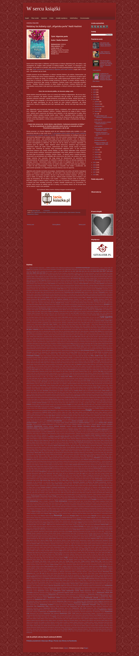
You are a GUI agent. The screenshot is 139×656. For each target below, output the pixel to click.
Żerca (34, 630)
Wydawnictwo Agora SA (60, 585)
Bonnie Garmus (85, 304)
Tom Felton (98, 557)
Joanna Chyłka (97, 387)
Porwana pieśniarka (108, 499)
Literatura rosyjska (97, 428)
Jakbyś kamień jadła (78, 380)
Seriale (97, 528)
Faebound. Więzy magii (55, 353)
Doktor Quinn (77, 331)
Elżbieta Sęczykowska (38, 346)
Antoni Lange (67, 288)
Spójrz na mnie (58, 536)
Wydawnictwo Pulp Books (106, 604)
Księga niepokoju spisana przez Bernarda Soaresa (86, 412)
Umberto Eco (70, 566)
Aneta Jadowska (100, 283)
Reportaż (93, 515)
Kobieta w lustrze (61, 401)
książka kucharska (81, 410)
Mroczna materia (40, 459)
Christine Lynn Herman (107, 311)
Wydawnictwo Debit (89, 590)
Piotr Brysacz (55, 492)
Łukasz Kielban (109, 433)
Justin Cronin (80, 392)
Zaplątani (75, 622)
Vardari (59, 568)
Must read (56, 461)
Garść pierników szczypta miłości (77, 359)
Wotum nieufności (53, 582)
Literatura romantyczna (87, 428)
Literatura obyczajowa (83, 426)
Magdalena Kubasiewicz (101, 435)
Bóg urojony (40, 306)
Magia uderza (96, 436)
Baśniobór (71, 297)
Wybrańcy (46, 585)
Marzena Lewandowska (91, 445)
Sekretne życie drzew (37, 526)
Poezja (54, 496)
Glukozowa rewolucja (83, 362)
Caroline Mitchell (62, 309)
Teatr (108, 552)
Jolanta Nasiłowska (53, 390)
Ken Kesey (62, 397)
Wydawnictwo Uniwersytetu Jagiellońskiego (89, 609)
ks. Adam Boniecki (60, 410)
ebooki (75, 343)
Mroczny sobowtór (97, 459)
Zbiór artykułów (95, 623)
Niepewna (58, 471)
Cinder (91, 313)
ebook (71, 343)
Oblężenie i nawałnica (36, 476)
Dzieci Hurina (63, 338)
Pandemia (73, 487)
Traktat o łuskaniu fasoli (103, 559)
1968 (109, 269)
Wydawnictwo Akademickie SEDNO (74, 585)
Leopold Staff (99, 417)
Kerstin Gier (68, 397)
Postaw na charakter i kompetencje (47, 501)
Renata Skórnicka (83, 515)
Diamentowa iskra (68, 327)
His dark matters (64, 371)
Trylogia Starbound (39, 562)
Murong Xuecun (50, 461)
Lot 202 (83, 431)
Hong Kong (106, 371)
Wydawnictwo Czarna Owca (45, 590)
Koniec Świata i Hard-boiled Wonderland (98, 402)
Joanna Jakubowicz (36, 388)
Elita (85, 345)
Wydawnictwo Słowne (107, 606)
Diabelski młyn (55, 327)
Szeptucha (54, 545)
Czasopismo (63, 320)
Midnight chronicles (93, 452)
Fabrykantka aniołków (37, 353)
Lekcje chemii (74, 417)
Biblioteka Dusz (98, 301)
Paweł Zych (87, 489)
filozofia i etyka (103, 355)
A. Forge (35, 274)
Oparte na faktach (92, 480)
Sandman (104, 522)
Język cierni (60, 387)
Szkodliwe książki (87, 545)
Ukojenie (42, 566)
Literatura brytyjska (32, 422)
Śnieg (80, 549)
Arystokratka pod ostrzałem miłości (50, 290)
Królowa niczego (105, 406)
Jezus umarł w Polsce (43, 387)
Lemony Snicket (91, 417)
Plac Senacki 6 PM (94, 492)
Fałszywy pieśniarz (66, 353)
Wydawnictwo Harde (47, 596)
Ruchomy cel (52, 521)
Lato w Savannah (95, 415)
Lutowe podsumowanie (70, 433)
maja (96, 149)
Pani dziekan (85, 487)
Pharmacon (48, 490)
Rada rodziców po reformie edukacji (68, 511)
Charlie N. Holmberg (53, 311)
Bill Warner (53, 302)
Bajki (83, 294)
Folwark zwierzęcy (63, 357)
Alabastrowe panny (66, 278)
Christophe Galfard (31, 313)
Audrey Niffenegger (93, 292)
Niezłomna (105, 471)
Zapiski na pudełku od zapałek (66, 622)
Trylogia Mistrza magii (95, 561)
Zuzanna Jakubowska (78, 629)
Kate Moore (83, 395)
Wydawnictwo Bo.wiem (32, 589)
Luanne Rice (29, 433)
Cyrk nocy (92, 317)
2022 (32, 212)
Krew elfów (89, 404)
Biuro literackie (76, 302)
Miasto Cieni (101, 449)
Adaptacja (29, 276)
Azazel (64, 294)
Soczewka (53, 535)
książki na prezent (97, 410)
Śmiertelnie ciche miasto (72, 549)
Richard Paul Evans (67, 517)
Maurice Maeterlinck (85, 447)
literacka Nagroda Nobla (40, 421)
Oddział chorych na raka (71, 476)
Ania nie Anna (83, 285)
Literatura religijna (78, 428)
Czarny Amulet (61, 319)
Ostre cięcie (85, 485)
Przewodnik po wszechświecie (77, 506)
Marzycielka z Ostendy (102, 445)
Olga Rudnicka (43, 480)
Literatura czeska (60, 422)
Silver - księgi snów (106, 531)
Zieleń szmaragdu (99, 625)
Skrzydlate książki (92, 533)
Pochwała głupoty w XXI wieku (74, 494)
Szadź (85, 543)
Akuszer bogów (57, 278)
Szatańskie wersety (38, 545)
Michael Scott (109, 450)
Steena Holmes (77, 538)
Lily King (34, 419)
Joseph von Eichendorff (87, 390)
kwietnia (97, 152)
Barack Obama (42, 295)
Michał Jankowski (45, 452)
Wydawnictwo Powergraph (61, 604)
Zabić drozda (29, 618)
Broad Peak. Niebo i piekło (106, 306)
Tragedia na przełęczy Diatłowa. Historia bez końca (84, 559)
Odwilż (105, 476)
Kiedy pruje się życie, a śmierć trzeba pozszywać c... (102, 122)
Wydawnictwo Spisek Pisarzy (65, 608)
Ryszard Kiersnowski (88, 521)
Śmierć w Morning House (51, 549)
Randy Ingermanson (93, 511)
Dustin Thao (52, 336)
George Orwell (86, 361)
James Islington (87, 380)
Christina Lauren (98, 311)
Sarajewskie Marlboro (60, 524)
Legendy (57, 417)
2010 (83, 271)
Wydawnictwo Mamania (51, 599)
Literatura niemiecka (59, 426)
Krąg (85, 404)
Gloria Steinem (75, 362)
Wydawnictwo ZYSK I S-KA (67, 613)
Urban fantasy (103, 566)
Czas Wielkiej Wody (56, 320)
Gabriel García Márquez (50, 359)
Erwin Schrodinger (69, 352)
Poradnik (94, 499)
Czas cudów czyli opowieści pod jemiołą (36, 320)
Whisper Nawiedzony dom (74, 573)
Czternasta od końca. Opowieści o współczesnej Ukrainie (64, 322)
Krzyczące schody (31, 410)
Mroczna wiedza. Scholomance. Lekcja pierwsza (55, 459)
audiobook (86, 292)
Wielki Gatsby (54, 575)
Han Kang (62, 367)
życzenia (106, 630)
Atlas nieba (43, 292)
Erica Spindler (97, 350)
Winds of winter (41, 578)
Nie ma (110, 468)
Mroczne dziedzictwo (71, 459)
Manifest (63, 440)
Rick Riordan (84, 517)
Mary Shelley (82, 445)
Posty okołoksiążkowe (61, 501)
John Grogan (107, 388)
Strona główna (56, 224)
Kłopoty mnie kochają (45, 401)
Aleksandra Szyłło (101, 280)
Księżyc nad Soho (81, 413)
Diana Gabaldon (76, 327)
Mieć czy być (35, 454)
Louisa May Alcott (103, 431)
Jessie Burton (43, 385)
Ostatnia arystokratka (63, 485)
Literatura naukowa (48, 426)
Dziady (58, 338)
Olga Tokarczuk (51, 480)
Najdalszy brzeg (108, 462)
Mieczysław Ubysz (102, 452)
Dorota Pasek (71, 333)
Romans (79, 519)
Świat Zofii (91, 549)
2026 (94, 89)
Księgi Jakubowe (35, 413)
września (97, 109)
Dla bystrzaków (109, 327)
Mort (101, 457)
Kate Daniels (77, 395)
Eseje (75, 352)
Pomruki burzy (30, 499)
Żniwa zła (38, 630)
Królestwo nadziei (88, 406)
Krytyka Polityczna (108, 408)
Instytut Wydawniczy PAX (50, 374)
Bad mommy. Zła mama (76, 294)
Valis (52, 568)
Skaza (72, 533)
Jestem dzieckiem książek (67, 385)
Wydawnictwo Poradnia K (47, 604)
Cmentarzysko (37, 314)
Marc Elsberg (69, 440)
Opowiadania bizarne (107, 480)
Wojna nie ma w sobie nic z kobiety (75, 580)
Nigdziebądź (49, 473)
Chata (67, 311)
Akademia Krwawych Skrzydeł (47, 278)
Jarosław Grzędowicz (103, 381)
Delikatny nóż (89, 326)
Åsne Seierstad (109, 290)
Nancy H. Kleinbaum (64, 464)
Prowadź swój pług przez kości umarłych (49, 504)
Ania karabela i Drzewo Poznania (60, 285)
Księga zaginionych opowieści (105, 412)
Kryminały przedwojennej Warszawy (80, 408)
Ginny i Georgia (50, 362)
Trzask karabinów (80, 562)
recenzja (51, 515)
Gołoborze (79, 364)
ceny (111, 309)
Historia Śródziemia (79, 371)
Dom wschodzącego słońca (39, 333)
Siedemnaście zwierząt (43, 531)
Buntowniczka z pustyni (45, 308)
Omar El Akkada (78, 480)
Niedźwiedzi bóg (104, 469)
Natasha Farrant (47, 466)
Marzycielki (110, 445)
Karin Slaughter (82, 394)
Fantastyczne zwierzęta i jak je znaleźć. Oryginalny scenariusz (97, 353)
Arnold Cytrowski (91, 288)
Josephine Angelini (97, 390)
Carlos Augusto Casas (36, 309)
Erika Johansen (35, 352)
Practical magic (44, 503)
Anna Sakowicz (94, 287)
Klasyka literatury (53, 399)
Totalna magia (63, 559)
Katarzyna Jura (42, 395)
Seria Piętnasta (58, 528)
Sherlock (83, 529)
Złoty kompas (81, 627)
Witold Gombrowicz (74, 578)
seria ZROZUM (87, 528)
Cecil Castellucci (106, 309)
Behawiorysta (34, 299)
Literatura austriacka (89, 421)
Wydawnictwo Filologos (64, 594)
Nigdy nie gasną (42, 473)
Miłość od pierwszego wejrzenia (54, 456)
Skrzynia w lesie (99, 533)
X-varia (28, 617)
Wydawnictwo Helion (73, 596)
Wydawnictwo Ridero (65, 606)
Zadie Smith (65, 618)
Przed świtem (34, 506)
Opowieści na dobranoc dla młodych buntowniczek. (93, 482)
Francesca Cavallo (108, 357)
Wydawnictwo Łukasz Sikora (105, 597)
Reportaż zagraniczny (102, 515)
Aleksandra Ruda (83, 280)
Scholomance (97, 524)
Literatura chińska (42, 422)
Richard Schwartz (77, 517)
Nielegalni (110, 469)
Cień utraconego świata (62, 313)
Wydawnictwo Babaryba (83, 587)
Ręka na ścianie (42, 517)
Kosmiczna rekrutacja (61, 404)
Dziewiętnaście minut (95, 341)
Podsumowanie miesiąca (46, 496)
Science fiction (105, 524)
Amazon (110, 281)
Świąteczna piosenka (54, 550)
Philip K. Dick (54, 490)
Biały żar (84, 301)
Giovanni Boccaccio (67, 362)
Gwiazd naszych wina (40, 367)
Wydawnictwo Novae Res (33, 603)
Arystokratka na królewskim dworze (34, 290)
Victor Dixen (73, 568)
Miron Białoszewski (88, 456)
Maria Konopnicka (61, 442)
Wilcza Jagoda (86, 576)
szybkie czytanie (75, 547)
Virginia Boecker (30, 569)
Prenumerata (105, 503)
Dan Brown (69, 324)
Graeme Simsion (47, 366)
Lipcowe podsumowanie (56, 419)
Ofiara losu (110, 476)
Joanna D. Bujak (105, 387)
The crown (34, 555)
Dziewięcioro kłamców (85, 341)
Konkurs (29, 404)
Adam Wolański (109, 274)
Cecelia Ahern (98, 309)
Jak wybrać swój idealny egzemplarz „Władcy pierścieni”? (105, 44)
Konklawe (110, 402)
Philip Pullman (60, 490)
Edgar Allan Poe (91, 343)
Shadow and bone (69, 529)
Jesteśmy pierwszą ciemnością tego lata (83, 385)
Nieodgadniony (43, 471)
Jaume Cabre (43, 383)
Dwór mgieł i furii (87, 336)
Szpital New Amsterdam (107, 545)
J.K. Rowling (61, 376)
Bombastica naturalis (77, 304)
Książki (27, 18)
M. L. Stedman (50, 435)
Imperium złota (34, 374)
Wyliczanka (35, 615)
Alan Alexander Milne (75, 278)
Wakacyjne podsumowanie (66, 571)
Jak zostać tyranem (69, 380)
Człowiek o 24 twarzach (32, 322)
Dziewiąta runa (76, 341)
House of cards (30, 373)
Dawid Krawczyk (46, 326)
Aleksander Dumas (51, 280)
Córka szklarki (58, 317)
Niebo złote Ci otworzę (50, 469)
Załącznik (107, 620)
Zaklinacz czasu (78, 620)
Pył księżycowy (98, 509)
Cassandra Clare (78, 309)
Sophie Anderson (93, 535)
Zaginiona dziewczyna (108, 618)
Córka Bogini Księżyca (33, 317)
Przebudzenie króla (81, 504)
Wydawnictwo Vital (44, 611)
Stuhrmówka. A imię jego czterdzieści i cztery (74, 541)
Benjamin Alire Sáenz (52, 299)
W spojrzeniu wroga (37, 571)
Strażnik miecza (30, 541)
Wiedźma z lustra (30, 575)
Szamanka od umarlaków (101, 543)
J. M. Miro (51, 376)
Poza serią (34, 503)
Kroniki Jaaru (37, 406)
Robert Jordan (105, 517)
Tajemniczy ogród (39, 552)
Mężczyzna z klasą (80, 449)
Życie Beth (55, 630)
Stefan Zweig (84, 538)
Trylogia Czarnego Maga (52, 561)
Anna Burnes (36, 287)
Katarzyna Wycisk (70, 395)
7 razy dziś (96, 273)
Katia (46, 397)
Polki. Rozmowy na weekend (102, 496)
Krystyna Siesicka (99, 408)
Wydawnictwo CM (79, 589)
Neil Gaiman (103, 466)
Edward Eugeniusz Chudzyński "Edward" (36, 345)
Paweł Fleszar (66, 489)
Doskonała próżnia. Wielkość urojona (82, 333)
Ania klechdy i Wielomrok (73, 285)
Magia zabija (109, 436)
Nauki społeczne (55, 466)
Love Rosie (109, 431)
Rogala (46, 519)
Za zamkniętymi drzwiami (103, 616)
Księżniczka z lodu (43, 413)
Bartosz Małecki (34, 297)
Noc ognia (82, 473)
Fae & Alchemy (46, 353)
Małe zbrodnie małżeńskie (70, 438)
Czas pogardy (48, 320)
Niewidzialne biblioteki (78, 471)
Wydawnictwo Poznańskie (74, 604)
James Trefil (94, 380)
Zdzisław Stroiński (48, 625)
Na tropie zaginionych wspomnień (80, 462)
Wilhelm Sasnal (93, 576)
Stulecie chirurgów (88, 541)
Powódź (107, 501)
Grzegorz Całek (108, 366)
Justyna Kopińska (87, 392)
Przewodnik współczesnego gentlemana (93, 506)
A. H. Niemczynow (41, 274)
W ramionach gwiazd (99, 569)
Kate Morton (89, 395)
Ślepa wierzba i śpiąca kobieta (95, 547)
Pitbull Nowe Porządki (85, 492)
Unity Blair (80, 566)
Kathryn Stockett (41, 397)
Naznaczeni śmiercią (72, 466)
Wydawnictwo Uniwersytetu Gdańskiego (70, 609)
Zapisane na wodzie (54, 622)
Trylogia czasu (62, 561)
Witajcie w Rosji (65, 578)
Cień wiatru (76, 313)
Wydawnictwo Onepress (68, 602)
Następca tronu (94, 464)
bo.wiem (54, 304)
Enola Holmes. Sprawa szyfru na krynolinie (86, 348)
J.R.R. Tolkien (69, 376)
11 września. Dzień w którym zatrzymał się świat (87, 269)
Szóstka (93, 545)
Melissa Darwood (50, 449)
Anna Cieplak (42, 287)
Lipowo (63, 419)
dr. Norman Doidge (103, 333)
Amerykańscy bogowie (43, 283)
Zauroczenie (47, 623)
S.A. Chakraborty (64, 522)
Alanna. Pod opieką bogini (100, 278)
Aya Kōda (54, 294)
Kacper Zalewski (104, 392)
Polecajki (77, 496)
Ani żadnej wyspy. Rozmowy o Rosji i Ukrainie (43, 285)
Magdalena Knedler (89, 435)
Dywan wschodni (53, 338)
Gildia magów (44, 362)
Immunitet (29, 374)
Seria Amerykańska (101, 526)
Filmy (89, 355)
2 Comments (46, 210)
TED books (44, 554)
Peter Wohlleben (41, 490)
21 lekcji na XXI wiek (52, 273)
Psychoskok (99, 508)
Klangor (107, 397)
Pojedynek (69, 496)
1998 (35, 271)
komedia (34, 402)
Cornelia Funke (104, 315)
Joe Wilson (81, 388)
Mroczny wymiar (104, 459)
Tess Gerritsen (66, 554)
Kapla (69, 394)
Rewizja (36, 517)
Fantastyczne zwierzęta (76, 353)
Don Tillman (54, 333)
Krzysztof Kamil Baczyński (49, 410)
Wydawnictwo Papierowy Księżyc (94, 603)
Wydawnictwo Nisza (108, 601)
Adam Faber (77, 274)
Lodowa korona (59, 431)
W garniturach (43, 569)
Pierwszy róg (109, 490)
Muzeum (72, 461)
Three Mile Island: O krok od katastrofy (55, 557)
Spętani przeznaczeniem (43, 536)
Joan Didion (72, 387)
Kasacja (95, 394)
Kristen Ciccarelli (101, 404)
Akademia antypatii (35, 278)
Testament (72, 554)
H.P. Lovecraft (56, 367)
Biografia (58, 302)
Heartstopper (83, 369)
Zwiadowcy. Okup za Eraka (89, 629)
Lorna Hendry (71, 431)
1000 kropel (74, 269)
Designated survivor (31, 327)
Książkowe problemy (56, 412)
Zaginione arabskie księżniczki (33, 620)
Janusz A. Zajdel (68, 381)
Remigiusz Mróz (74, 515)
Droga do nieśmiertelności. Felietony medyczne (42, 334)
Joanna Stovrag (55, 388)
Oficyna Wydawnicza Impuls (33, 478)
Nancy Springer (73, 464)
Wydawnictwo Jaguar (106, 596)
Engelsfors (70, 346)
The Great (58, 555)
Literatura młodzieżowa (34, 426)
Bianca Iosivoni (90, 301)
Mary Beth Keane (75, 445)
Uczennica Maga (101, 564)
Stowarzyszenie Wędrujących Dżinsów (103, 540)
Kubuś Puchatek (96, 413)
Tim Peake (76, 557)
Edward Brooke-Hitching (107, 343)
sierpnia (97, 111)
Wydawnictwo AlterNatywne (62, 587)
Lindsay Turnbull (46, 419)
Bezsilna (64, 301)
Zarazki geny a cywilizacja (32, 623)
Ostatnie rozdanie (78, 485)
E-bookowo (67, 343)
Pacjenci (30, 487)
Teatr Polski (39, 554)
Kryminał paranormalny (66, 408)
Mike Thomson (46, 454)
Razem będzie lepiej (91, 513)
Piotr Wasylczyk (72, 492)
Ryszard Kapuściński (78, 521)
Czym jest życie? (30, 324)
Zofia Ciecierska (43, 629)
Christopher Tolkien (39, 313)
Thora (44, 557)
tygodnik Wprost (76, 564)
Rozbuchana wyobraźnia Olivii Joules (104, 519)
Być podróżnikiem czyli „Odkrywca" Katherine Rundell (103, 116)
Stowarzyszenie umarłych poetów (87, 540)
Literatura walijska (83, 429)
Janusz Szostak (86, 381)
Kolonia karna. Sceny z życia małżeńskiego (84, 401)
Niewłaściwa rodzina (93, 471)
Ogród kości (55, 478)
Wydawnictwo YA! (90, 611)
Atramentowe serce (69, 292)
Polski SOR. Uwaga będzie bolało (63, 497)
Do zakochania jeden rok (47, 331)
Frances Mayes (100, 357)
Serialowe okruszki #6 (100, 140)
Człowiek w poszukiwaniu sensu (44, 322)
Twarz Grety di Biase (45, 564)
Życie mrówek (61, 630)
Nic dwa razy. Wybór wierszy (78, 468)
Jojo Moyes (45, 390)
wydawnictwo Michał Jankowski (49, 601)
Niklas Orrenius (59, 473)
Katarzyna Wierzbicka (61, 395)
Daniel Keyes (75, 324)
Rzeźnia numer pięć (55, 522)
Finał (108, 355)
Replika (89, 515)
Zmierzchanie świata (96, 627)
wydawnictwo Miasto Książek (35, 601)
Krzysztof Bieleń (38, 410)
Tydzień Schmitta (54, 564)
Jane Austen (44, 381)
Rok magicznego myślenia (58, 519)
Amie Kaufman (51, 283)
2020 (94, 165)
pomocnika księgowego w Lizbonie (104, 497)
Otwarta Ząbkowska (92, 485)
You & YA (50, 616)
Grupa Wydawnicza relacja (99, 366)
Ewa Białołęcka (105, 352)
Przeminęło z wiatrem (50, 506)
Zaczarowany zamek (53, 618)
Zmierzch (90, 627)
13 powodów (102, 269)
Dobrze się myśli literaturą (64, 331)
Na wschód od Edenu (93, 462)
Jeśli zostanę (34, 387)
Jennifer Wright (91, 383)
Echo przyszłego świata (82, 343)
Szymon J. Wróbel (83, 547)
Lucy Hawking (42, 433)
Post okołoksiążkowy (32, 501)
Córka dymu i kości (43, 317)
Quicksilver (43, 511)
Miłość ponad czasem (68, 456)
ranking (107, 511)
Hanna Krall (80, 367)
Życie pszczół (79, 630)
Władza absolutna (108, 578)
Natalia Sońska (40, 466)
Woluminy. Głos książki (107, 580)
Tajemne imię (83, 550)
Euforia (79, 352)
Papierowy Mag (105, 487)
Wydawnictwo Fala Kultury (32, 594)
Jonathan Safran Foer (69, 390)
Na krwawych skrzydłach (47, 462)
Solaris (74, 535)
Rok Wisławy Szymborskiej (71, 519)
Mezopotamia (73, 449)
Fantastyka (30, 355)
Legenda (53, 417)
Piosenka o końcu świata (46, 492)
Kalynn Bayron (38, 394)
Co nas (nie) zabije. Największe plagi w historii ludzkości (52, 314)
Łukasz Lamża (30, 435)
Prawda (74, 503)
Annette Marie (60, 288)
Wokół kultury (74, 18)
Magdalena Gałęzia (79, 435)
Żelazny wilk (29, 630)
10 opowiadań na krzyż (37, 269)
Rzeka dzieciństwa (39, 522)
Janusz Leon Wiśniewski (77, 381)
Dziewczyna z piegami (45, 341)
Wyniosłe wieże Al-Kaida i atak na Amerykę (55, 615)
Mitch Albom (57, 457)
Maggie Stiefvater (64, 436)
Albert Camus (109, 278)
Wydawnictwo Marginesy (83, 599)
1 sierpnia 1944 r (107, 267)
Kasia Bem (100, 394)
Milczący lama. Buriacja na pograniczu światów (94, 454)
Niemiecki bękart (30, 471)
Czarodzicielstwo (79, 319)
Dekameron (76, 326)
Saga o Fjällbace (78, 522)
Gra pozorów (40, 366)
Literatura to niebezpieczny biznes (52, 429)
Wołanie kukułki (30, 582)
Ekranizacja (64, 345)
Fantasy (37, 355)
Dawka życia (53, 326)
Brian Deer (85, 306)
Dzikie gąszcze (35, 343)
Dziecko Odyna (90, 338)
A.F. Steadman (49, 274)
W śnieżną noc (45, 571)
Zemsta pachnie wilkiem (57, 625)
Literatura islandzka (86, 424)
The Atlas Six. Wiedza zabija (97, 554)
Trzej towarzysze (106, 562)
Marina (41, 443)
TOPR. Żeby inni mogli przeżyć (48, 559)
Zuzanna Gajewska (68, 629)
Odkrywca (102, 476)
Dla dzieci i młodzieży (33, 329)
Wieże (47, 576)
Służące (49, 535)
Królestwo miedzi (80, 406)
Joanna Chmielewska (88, 387)
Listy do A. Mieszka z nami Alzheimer (102, 419)
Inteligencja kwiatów (65, 374)
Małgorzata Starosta (47, 440)
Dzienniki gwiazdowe (53, 339)
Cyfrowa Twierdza (77, 317)
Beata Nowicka (98, 297)
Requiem (33, 517)
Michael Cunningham (73, 450)
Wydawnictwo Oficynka (57, 602)
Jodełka (71, 388)
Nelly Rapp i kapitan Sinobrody (35, 468)
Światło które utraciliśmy (99, 549)
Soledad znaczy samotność (82, 535)
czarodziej (85, 319)
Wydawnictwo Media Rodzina (97, 599)
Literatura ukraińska (73, 429)
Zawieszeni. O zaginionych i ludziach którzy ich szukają (63, 623)
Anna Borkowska (108, 285)
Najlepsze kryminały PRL (54, 464)
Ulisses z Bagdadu (62, 566)
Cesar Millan (37, 311)
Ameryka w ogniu (33, 283)
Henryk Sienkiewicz (104, 369)
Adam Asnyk (71, 274)
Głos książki (96, 362)
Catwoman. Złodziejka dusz (89, 309)
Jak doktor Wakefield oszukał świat (45, 378)
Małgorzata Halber (103, 438)
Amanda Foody (105, 281)
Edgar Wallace (98, 343)
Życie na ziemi (68, 630)
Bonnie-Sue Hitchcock (94, 304)
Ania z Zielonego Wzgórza (92, 285)
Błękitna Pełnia (48, 304)
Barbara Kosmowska (59, 295)
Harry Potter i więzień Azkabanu (60, 369)
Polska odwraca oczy (36, 497)
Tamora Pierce (66, 552)
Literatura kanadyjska (107, 424)
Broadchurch (29, 308)
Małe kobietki (60, 438)
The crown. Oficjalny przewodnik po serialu (46, 555)
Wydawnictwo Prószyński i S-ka (91, 604)
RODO (42, 519)
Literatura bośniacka (108, 421)
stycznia (97, 159)
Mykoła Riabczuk (93, 461)
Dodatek (72, 331)
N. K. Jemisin (102, 461)
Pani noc (90, 487)
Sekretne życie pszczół (57, 526)
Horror (110, 371)
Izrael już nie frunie (36, 376)
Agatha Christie (57, 276)
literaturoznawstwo (36, 431)
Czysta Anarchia (38, 324)
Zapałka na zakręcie (45, 622)
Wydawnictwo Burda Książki (67, 589)
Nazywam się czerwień (82, 466)
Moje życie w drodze (89, 457)
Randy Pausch (101, 511)
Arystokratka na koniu (108, 288)
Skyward (106, 533)
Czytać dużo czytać (47, 324)
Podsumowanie (35, 496)
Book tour (101, 304)
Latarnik (89, 415)
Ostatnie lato (71, 485)
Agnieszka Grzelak (89, 276)
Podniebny (99, 494)
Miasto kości (106, 449)
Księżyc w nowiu (89, 413)
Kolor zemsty (97, 401)
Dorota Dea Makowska (63, 333)
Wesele (55, 573)
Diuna (89, 327)
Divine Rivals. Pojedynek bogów (98, 327)
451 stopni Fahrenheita (89, 273)
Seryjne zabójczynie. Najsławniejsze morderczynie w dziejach (44, 529)
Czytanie (55, 324)
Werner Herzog (50, 573)
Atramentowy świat (79, 292)
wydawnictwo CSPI (108, 589)
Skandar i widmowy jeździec (50, 533)
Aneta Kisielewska (108, 283)
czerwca (97, 147)
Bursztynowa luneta (55, 308)
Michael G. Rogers (91, 450)
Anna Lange (74, 287)
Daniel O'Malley (82, 324)
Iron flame (107, 374)
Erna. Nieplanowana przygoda (55, 352)
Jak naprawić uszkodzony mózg (61, 378)
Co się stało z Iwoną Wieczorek (73, 314)
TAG (79, 550)
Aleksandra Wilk (108, 280)
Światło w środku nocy (36, 550)
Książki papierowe (105, 410)
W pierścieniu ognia (90, 569)
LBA (50, 417)
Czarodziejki (104, 319)
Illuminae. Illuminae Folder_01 (94, 373)
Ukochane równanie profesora (33, 566)
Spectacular (29, 536)
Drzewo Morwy (102, 334)
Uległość (56, 566)
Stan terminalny (92, 536)
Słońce (45, 535)
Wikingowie (70, 576)
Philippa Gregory (68, 490)
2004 (66, 271)
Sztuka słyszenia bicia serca (33, 547)
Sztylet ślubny (50, 547)
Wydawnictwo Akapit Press (89, 585)
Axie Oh (49, 294)
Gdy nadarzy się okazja (98, 359)
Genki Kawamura (79, 361)
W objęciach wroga (81, 569)
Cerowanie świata (30, 311)
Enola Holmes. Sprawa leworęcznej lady (67, 348)
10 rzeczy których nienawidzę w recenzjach (52, 269)
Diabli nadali (61, 327)
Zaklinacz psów (92, 620)
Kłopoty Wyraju (53, 401)
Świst (64, 550)
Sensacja (80, 526)
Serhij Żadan (94, 526)
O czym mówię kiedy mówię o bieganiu (78, 475)
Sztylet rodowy (43, 547)
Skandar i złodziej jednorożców (63, 533)
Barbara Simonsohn (68, 295)
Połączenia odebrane (83, 497)
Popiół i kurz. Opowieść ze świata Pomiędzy (57, 499)
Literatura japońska (96, 424)
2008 (77, 271)
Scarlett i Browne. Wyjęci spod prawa (85, 524)
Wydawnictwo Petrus (34, 604)
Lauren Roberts (37, 417)
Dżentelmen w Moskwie (56, 343)
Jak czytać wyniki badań (32, 378)
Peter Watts (34, 490)
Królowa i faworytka (96, 406)
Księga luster (65, 412)
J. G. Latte (43, 376)
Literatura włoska (91, 429)
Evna (93, 352)
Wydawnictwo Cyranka (32, 590)
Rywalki (103, 521)
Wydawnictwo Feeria (43, 594)
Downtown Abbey (95, 333)
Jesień (37, 385)
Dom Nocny (29, 333)
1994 (30, 271)
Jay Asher (48, 383)
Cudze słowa (65, 317)
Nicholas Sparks (98, 468)
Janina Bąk (61, 381)
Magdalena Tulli (45, 436)
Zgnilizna (83, 625)
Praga (49, 503)
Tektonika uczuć (51, 554)
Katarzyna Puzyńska (51, 395)
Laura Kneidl (102, 415)
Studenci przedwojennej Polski (56, 541)
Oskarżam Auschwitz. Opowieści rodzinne (88, 483)
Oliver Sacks (65, 480)
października (98, 106)
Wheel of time (64, 573)
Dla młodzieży (51, 329)
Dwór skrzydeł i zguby (96, 336)
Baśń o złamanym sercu (89, 297)
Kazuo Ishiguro (56, 397)
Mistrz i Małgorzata (50, 457)
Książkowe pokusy (46, 412)
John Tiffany (34, 390)
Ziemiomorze (34, 627)
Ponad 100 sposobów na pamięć (40, 499)
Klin (109, 399)
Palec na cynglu (36, 487)
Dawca (40, 326)
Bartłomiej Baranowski (92, 295)
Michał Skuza (67, 452)
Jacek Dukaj (82, 376)
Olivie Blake (71, 480)
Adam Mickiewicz (90, 274)
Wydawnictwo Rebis (43, 606)
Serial (92, 528)
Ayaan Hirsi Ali (59, 294)
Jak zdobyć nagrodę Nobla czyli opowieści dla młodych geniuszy (50, 380)
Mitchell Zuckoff (63, 457)
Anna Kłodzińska (67, 287)
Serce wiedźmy (87, 526)
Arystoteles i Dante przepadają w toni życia (95, 290)
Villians (101, 568)
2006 (71, 271)
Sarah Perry (52, 524)
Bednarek (29, 299)
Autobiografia (101, 292)
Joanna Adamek (79, 387)
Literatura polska (32, 428)
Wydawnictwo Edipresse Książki (65, 592)
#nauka (57, 267)
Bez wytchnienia (58, 301)
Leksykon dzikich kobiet (82, 417)
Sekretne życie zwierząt (68, 526)
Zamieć (110, 620)
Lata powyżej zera (82, 415)
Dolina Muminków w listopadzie (87, 331)
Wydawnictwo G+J (83, 594)
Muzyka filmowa (85, 461)
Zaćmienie (60, 618)
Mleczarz (70, 457)
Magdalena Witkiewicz (54, 436)
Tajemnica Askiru (90, 550)
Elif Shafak (81, 345)
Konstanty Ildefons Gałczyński (38, 404)
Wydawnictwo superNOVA (106, 608)
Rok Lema (50, 519)
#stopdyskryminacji (95, 267)
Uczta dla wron (109, 564)
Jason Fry (37, 383)
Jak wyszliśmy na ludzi (98, 378)
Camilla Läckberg (89, 308)
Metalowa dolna (65, 449)
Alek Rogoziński (42, 280)
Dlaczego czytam (59, 329)
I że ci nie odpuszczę (62, 373)
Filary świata (78, 355)
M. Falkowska (43, 435)
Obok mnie (44, 476)
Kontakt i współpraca (61, 18)
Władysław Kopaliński (99, 578)
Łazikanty (92, 433)
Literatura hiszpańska (58, 424)
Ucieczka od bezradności (92, 564)
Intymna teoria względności (84, 374)
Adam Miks (96, 274)
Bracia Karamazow (47, 306)
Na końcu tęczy (38, 462)
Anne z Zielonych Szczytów (50, 288)
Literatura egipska (94, 422)
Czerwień (85, 320)
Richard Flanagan (58, 517)
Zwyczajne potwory (106, 629)
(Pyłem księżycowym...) (40, 267)
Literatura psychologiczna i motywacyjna (64, 428)
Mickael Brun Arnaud (84, 452)
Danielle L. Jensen (90, 324)
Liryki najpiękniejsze (69, 419)
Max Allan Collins (94, 447)
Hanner (101, 367)
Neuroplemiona (56, 468)
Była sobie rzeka (66, 308)
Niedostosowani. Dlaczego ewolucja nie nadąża (89, 469)
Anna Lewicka (80, 287)
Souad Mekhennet (102, 535)
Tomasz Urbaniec (36, 559)
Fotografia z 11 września (73, 357)
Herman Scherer (48, 371)
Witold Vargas (81, 578)
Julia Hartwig (48, 392)
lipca (96, 113)
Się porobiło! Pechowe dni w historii (93, 531)
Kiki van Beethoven (90, 397)
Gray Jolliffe (62, 366)
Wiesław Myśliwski (31, 576)
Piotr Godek (60, 492)
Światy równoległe (45, 550)
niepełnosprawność (51, 471)
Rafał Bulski (79, 511)
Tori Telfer (57, 559)
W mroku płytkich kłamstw (62, 569)
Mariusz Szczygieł (55, 443)
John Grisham (100, 388)
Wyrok (66, 615)
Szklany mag (67, 545)
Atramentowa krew (50, 292)
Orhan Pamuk (58, 483)
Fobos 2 (57, 357)
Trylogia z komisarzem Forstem (50, 562)
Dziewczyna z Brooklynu (107, 339)
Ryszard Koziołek (97, 521)
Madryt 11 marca (71, 435)
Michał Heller (38, 452)
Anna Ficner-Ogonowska (51, 287)
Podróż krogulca (105, 494)
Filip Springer (84, 355)
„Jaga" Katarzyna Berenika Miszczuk (105, 52)
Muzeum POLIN (77, 461)
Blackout (82, 302)
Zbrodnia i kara (102, 623)
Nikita (54, 473)
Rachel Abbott (50, 511)
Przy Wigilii (49, 508)
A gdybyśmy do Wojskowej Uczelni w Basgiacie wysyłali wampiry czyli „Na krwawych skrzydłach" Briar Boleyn (102, 77)
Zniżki (38, 629)
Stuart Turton (47, 541)
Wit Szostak (59, 578)
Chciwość (79, 311)
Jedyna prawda (84, 383)
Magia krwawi (78, 436)
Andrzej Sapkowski (83, 283)
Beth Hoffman (51, 301)
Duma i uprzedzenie (44, 336)
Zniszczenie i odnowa (31, 629)
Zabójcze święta (36, 618)
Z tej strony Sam (93, 616)
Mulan (41, 461)
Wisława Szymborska (50, 578)
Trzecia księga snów (88, 562)
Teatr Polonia (33, 554)
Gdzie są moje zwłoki (36, 361)
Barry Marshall (76, 295)
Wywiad (99, 615)
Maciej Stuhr (64, 435)
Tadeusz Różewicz (74, 550)
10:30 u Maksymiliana (66, 269)
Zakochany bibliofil (100, 620)
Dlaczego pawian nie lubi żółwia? (71, 329)
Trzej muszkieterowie (97, 562)
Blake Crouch (94, 302)
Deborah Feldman (60, 326)
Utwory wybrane (47, 568)
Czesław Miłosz (108, 320)
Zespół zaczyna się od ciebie (70, 625)
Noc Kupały (76, 473)
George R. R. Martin (95, 361)
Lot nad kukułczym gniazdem (92, 431)
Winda (36, 578)
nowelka (60, 475)
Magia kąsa (72, 436)
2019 (94, 167)
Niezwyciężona (35, 473)
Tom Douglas (93, 557)
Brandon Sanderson (78, 306)
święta (60, 550)
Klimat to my (105, 399)
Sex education (61, 529)
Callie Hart (82, 308)
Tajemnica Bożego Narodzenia (101, 550)
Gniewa (35, 364)
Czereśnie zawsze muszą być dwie (75, 320)
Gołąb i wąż (73, 364)
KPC (82, 404)
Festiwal (62, 355)
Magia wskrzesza (103, 436)
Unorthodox (85, 566)
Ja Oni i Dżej (76, 376)
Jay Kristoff (53, 383)
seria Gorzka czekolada (32, 528)
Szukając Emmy (64, 547)
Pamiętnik (42, 487)
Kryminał (57, 408)
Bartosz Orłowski (41, 297)
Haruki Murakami (71, 369)
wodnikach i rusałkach (31, 580)
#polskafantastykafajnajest (83, 267)
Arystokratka (99, 288)
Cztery (79, 322)
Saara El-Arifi (71, 522)
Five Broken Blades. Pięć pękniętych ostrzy (42, 357)
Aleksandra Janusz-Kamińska (72, 280)
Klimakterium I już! (98, 399)
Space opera (109, 535)
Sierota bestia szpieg (63, 531)
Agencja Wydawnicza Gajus (67, 276)
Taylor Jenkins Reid (102, 552)
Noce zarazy (88, 473)
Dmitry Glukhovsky (102, 329)
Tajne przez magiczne (58, 552)
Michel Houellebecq (74, 452)
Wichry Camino (95, 573)
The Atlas (88, 554)
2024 (94, 94)
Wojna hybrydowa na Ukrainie (52, 580)
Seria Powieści (65, 528)
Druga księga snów (64, 334)
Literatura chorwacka (50, 422)
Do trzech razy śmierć (36, 331)
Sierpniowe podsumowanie (79, 531)
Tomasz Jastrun (105, 557)
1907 (106, 269)
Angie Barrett (29, 285)
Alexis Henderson (40, 281)
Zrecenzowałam (84, 18)
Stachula (87, 536)
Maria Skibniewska (95, 442)
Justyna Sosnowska (95, 392)
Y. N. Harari (33, 616)
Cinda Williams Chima (84, 313)
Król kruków (57, 406)
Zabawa (110, 616)
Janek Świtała (56, 381)
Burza (61, 308)
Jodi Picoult (75, 388)
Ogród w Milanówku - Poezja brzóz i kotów (68, 478)
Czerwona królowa (99, 320)
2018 (94, 169)
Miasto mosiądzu (40, 450)
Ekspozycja (69, 345)
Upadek (90, 566)
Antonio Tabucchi (74, 288)
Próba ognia (61, 504)
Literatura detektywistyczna (71, 422)
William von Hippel (31, 578)
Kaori (66, 394)
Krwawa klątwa (51, 408)
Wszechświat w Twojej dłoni (88, 582)
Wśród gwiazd (92, 583)
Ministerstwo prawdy (78, 456)
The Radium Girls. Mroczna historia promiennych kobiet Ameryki (84, 555)
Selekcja (76, 526)
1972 (111, 269)
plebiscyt (28, 494)
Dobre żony (55, 331)
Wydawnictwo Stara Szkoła (79, 608)
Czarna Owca (35, 319)
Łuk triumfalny (102, 433)
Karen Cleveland (74, 394)
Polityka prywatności (91, 496)
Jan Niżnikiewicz (107, 380)
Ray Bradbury (84, 513)
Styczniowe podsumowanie (98, 541)
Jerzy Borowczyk (98, 383)
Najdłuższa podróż (31, 464)
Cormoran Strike (95, 315)
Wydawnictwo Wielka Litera (68, 611)
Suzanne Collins (36, 543)
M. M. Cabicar (57, 435)
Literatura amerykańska (52, 212)
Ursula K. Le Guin (35, 568)
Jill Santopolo (66, 387)
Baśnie (47, 297)
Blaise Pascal (87, 302)
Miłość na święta (43, 456)
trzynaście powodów (35, 564)
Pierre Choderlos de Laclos (85, 490)
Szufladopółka (57, 547)
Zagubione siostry (44, 620)
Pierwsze (104, 490)
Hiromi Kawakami (57, 371)
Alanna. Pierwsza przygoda (88, 278)
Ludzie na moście (60, 433)
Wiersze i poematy (99, 575)
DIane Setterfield (84, 327)
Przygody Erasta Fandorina (58, 508)
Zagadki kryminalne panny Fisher (76, 618)
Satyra (67, 524)
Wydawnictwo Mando (71, 599)
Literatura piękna (63, 212)
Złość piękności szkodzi (53, 627)
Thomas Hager (39, 557)
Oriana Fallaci (66, 483)
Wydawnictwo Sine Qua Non (77, 606)
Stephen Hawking (104, 538)
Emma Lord (59, 346)
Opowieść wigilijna (51, 483)
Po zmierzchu (52, 494)
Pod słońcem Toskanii (91, 494)
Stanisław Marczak (108, 536)
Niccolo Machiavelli (89, 468)
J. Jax (47, 376)
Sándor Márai (109, 522)
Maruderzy (68, 445)
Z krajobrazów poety (84, 616)
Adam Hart (83, 274)
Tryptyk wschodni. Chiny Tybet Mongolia (66, 562)
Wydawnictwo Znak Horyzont (36, 613)
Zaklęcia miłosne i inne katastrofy (55, 620)
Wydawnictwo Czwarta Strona (75, 590)
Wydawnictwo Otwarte (80, 603)
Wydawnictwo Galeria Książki (95, 594)
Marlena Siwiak (62, 443)
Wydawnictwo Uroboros (105, 609)
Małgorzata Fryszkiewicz (93, 438)
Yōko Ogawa (44, 616)
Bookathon (107, 304)
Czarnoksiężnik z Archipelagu (50, 319)
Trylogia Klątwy (76, 561)
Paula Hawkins (51, 489)
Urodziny (28, 568)
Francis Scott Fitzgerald (32, 359)
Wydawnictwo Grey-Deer (36, 596)
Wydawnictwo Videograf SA (33, 611)
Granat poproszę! (55, 366)
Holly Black (100, 371)
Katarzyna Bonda (35, 395)
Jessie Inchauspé (51, 385)
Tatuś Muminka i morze (93, 552)
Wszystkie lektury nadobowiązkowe (37, 583)
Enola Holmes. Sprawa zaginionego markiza (45, 350)
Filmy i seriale (35, 18)
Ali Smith (54, 281)
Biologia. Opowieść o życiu (67, 302)
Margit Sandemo (43, 442)
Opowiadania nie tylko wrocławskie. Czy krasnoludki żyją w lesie (42, 482)
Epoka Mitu (78, 350)
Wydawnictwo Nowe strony (46, 602)
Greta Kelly (75, 366)
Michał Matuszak (60, 452)
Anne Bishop (101, 287)
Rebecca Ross (30, 515)
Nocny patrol (94, 473)
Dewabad (49, 327)
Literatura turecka (64, 429)
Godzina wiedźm (41, 364)
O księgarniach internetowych (93, 475)
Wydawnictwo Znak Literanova (51, 613)
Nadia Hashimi (71, 212)
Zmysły (102, 627)
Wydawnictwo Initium (84, 596)
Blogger (86, 648)
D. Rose (59, 324)
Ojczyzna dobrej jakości (83, 478)
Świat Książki (85, 549)
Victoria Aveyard (81, 568)
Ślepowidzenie (105, 547)
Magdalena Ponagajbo (37, 436)
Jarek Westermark (95, 381)
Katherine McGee (96, 395)
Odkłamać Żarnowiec (94, 476)
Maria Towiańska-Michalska (106, 442)
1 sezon (101, 267)
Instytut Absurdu (41, 374)
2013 (91, 271)
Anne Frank (107, 287)
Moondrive (97, 457)
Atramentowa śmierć (59, 292)
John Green (94, 388)
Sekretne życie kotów (47, 526)
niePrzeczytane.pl (69, 471)
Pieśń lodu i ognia (31, 492)
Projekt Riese (37, 504)
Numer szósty (65, 475)
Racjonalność (56, 511)
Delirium (94, 326)
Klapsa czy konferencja (39, 399)
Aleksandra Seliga (92, 280)
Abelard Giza (55, 274)
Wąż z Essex (36, 573)
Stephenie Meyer (33, 540)
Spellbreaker (35, 536)
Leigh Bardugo (67, 417)
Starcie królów (52, 538)
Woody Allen (37, 582)
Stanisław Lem (100, 536)
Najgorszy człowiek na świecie (41, 464)
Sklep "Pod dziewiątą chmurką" (81, 533)
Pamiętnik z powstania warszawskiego (55, 487)
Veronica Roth (67, 568)
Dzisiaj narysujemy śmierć (45, 343)
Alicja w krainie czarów (88, 281)
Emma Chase (54, 346)
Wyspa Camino (71, 615)
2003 (63, 271)
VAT (62, 568)
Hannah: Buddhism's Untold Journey (91, 367)
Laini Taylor (75, 415)
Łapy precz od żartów (85, 433)
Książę (66, 410)
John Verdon (39, 390)
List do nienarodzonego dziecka (81, 419)
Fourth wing (82, 357)
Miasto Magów (32, 450)
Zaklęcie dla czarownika (69, 620)
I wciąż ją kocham (53, 373)
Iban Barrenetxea (76, 373)
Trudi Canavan (35, 561)
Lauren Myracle (108, 415)
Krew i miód (94, 404)
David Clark (35, 326)
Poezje (58, 496)
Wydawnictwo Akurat (100, 585)
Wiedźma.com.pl (38, 575)
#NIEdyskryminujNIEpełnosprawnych (67, 267)
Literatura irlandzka (77, 424)
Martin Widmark (108, 443)
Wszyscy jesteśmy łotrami (100, 582)
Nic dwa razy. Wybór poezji (66, 468)
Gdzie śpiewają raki (45, 361)
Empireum (65, 347)
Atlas (28, 292)
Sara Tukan (39, 524)
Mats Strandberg (53, 447)
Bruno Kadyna (35, 308)
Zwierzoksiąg (99, 629)
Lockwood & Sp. (51, 431)
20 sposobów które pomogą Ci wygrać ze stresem (50, 271)
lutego (96, 157)
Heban (87, 369)
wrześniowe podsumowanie (75, 582)
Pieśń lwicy (37, 492)
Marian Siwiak (30, 443)
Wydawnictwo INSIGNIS (95, 596)
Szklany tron (80, 545)
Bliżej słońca (32, 304)
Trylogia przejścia (30, 562)
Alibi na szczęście (60, 281)
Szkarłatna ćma (60, 545)
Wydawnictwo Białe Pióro (107, 587)
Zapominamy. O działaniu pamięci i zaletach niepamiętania (91, 622)
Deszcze (38, 327)
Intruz (71, 374)
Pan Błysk (68, 487)
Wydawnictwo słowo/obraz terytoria (35, 608)
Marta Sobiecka (101, 443)
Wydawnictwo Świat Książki (33, 609)
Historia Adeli (72, 371)
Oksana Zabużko (107, 478)
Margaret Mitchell (35, 442)
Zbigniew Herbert (88, 623)
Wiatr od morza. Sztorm (85, 573)
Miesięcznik (40, 454)
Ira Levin (97, 374)
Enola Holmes (80, 347)
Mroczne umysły (88, 459)
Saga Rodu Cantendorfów (88, 522)
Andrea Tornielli (65, 283)
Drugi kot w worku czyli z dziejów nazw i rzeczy (78, 334)
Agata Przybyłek (49, 276)
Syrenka (82, 543)
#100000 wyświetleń (50, 267)
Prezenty (110, 503)
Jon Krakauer (61, 390)
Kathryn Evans (34, 397)
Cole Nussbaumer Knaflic (85, 314)
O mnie (51, 18)
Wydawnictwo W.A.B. (55, 611)
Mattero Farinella (66, 447)
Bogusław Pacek (68, 304)
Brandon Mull (69, 306)
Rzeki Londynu (47, 522)
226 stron (60, 273)
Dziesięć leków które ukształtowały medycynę (74, 339)
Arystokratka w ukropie (81, 290)
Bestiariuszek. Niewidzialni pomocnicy (39, 301)
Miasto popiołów (47, 450)
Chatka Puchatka (73, 311)
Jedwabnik (74, 383)
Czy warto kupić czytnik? (107, 322)
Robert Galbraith (91, 517)
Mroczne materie (80, 459)
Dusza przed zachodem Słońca (62, 336)
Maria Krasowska (69, 442)
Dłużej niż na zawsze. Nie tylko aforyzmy (88, 329)
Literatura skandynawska (106, 428)
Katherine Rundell (104, 395)
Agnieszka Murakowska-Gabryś (100, 276)
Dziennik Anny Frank (43, 339)
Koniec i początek (85, 402)
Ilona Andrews (105, 373)
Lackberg (70, 415)
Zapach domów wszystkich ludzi (34, 622)
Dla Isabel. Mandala (43, 329)
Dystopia (47, 338)
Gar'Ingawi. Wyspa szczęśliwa (63, 359)
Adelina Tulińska (35, 276)
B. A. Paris (68, 294)
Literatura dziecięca (84, 422)
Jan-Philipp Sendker (36, 381)
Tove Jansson (69, 559)
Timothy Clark (82, 557)
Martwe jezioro (30, 445)
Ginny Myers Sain (58, 362)
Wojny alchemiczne (97, 580)
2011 (85, 271)
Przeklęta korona (41, 506)
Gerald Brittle (104, 361)
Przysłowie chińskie (78, 508)
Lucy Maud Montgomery (50, 433)
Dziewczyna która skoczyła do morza (92, 339)
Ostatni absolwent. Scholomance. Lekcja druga (41, 485)
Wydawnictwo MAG (40, 599)
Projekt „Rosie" (30, 504)
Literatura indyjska (67, 424)
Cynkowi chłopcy (85, 317)
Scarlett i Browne (72, 524)
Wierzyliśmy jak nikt (108, 575)
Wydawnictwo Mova (71, 601)
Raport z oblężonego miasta (74, 513)
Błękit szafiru (42, 304)
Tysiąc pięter (83, 564)
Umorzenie (75, 566)
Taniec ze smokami (77, 552)
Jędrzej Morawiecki (52, 387)
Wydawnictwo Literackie (91, 597)
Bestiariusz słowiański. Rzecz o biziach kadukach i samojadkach (84, 299)
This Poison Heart (103, 555)
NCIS (89, 466)
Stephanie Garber (95, 538)
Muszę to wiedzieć (63, 461)
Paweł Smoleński (74, 489)
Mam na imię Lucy (57, 440)
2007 (74, 271)
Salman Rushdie (98, 522)
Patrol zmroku (35, 489)
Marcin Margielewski (76, 440)
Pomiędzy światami (92, 497)
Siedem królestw (105, 529)
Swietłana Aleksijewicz (45, 543)
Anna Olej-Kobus (87, 287)
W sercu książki (43, 8)
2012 (88, 271)
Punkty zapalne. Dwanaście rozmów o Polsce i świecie (52, 509)
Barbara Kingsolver (50, 295)
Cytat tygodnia (97, 70)
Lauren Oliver (30, 417)
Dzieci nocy (69, 338)
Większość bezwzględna (62, 576)
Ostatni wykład (55, 485)
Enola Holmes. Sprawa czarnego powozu (49, 348)
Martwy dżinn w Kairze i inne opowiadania (43, 445)
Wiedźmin (45, 575)
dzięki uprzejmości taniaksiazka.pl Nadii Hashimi (53, 69)
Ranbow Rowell (85, 511)
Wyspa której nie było (80, 615)
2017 (94, 172)
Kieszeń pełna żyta (81, 397)
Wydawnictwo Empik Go (90, 592)
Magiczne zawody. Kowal (39, 438)
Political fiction (83, 496)
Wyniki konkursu (41, 615)
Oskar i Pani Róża (74, 483)
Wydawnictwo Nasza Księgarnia (95, 601)
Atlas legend (37, 292)
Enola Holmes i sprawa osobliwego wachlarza (95, 346)
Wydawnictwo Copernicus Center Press (93, 589)
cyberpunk (70, 317)
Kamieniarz (44, 394)
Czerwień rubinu (91, 320)
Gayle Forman (89, 359)
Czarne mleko (41, 319)
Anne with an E (39, 288)
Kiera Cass (74, 397)
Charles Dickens (44, 311)
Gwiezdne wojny (49, 367)
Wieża (37, 576)
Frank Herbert (41, 359)
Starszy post (82, 224)
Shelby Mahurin (77, 529)
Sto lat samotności (57, 540)
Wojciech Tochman (41, 580)
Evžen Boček (97, 352)
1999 (38, 271)
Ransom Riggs (48, 513)
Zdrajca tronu (40, 625)
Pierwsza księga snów (97, 490)
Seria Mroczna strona (50, 528)
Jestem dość (58, 385)
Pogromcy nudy (63, 496)
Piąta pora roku (75, 490)
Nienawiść (36, 471)
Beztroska (68, 301)
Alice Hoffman (73, 281)
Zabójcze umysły (44, 618)
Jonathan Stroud (78, 390)
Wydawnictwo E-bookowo (51, 592)
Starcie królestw (44, 538)
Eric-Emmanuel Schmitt (87, 350)
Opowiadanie (76, 482)
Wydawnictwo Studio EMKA (93, 608)
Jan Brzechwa (100, 380)
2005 (69, 271)
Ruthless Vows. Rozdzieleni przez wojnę (64, 521)
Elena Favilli (75, 345)
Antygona (81, 288)
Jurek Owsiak (66, 392)
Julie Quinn (59, 392)
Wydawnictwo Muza (82, 601)
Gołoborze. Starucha (103, 364)
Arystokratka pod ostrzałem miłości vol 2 (67, 290)
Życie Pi (74, 630)
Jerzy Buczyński (106, 383)
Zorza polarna (50, 629)
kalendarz (110, 392)
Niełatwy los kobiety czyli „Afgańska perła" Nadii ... (101, 143)
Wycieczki (44, 18)
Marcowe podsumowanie (87, 440)
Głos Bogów (91, 362)
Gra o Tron (34, 366)
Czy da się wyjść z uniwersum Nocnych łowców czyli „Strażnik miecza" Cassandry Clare (106, 63)
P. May (105, 485)
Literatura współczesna (102, 429)
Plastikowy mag (108, 492)
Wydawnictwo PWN (32, 606)
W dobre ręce (37, 569)
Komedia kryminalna (42, 402)
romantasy (93, 519)
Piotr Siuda (66, 492)
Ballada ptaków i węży (104, 294)
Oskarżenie (100, 483)
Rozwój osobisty (36, 521)
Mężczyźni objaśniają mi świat (91, 449)
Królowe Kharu (34, 408)
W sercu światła (107, 569)
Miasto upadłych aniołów (63, 450)
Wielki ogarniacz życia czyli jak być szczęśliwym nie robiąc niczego (72, 575)
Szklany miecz (74, 545)
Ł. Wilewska (77, 433)
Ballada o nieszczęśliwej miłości (92, 294)
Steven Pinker (48, 540)
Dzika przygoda (103, 341)
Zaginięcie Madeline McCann (95, 618)
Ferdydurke (49, 355)
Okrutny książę (98, 478)
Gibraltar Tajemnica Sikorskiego (34, 362)
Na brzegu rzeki (108, 461)
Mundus (45, 461)
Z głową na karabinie (75, 616)
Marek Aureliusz (97, 440)
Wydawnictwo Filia (53, 594)
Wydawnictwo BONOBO (43, 589)
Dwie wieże (71, 336)
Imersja (110, 373)
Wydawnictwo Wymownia (80, 611)
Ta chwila (67, 550)
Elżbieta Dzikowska (98, 345)
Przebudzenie (73, 504)
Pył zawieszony (105, 509)
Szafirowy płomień (91, 543)
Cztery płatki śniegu (85, 322)
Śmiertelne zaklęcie (62, 549)
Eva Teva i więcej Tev (86, 352)
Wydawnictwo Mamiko (62, 599)
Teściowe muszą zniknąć (80, 554)
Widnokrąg (110, 573)
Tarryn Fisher (85, 552)
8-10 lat (101, 273)
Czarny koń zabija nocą (70, 319)
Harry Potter (35, 369)
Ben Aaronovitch (42, 299)
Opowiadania (99, 480)
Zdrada (35, 625)
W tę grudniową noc (54, 571)
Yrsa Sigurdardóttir (66, 616)
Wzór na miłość (109, 615)
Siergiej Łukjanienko (53, 531)
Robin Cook (38, 519)
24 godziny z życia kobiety (68, 273)
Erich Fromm (104, 350)
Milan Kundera (80, 454)
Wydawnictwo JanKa (31, 597)
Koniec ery (77, 402)
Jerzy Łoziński (32, 385)
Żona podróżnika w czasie (46, 630)
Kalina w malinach (31, 394)
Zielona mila (106, 625)
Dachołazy (64, 324)
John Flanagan (87, 388)
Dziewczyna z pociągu (55, 341)
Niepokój (63, 471)
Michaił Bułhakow (30, 452)
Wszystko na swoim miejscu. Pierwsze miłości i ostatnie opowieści (72, 583)
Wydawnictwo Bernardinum (95, 587)
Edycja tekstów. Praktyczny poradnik (53, 345)
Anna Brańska (30, 287)
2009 (80, 271)
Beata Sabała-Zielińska (107, 297)
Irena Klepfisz (102, 374)
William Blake (101, 576)
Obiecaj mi (29, 476)
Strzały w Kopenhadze (39, 541)
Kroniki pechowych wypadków (47, 406)
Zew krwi (79, 625)
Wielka (48, 575)
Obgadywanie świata (107, 475)
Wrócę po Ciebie (65, 582)
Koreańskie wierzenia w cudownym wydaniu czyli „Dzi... (101, 134)
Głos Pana (101, 362)
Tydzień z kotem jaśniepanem (65, 564)
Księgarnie (29, 413)
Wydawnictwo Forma (74, 594)
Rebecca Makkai (108, 513)
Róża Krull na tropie (44, 521)
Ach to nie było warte (63, 274)
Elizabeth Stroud (90, 345)
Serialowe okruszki (103, 528)
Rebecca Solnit (37, 515)
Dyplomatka (42, 338)
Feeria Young (43, 355)
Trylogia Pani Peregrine (107, 561)
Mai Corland (48, 438)
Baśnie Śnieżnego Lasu (63, 297)
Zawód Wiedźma (79, 623)
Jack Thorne (98, 376)
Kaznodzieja (50, 397)
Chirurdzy (84, 311)
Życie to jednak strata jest (89, 630)
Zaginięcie (86, 618)
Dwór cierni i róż (79, 336)
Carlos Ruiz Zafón (46, 309)
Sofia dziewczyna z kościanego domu (64, 535)
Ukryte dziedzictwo (49, 566)
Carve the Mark (69, 309)
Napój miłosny (87, 464)
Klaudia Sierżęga (69, 399)
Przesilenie (68, 506)
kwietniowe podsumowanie (62, 415)
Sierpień (70, 531)
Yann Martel (38, 616)
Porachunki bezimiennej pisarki (84, 499)
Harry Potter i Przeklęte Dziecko (45, 369)
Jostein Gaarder (106, 390)
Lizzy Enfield (44, 431)
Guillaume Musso (31, 368)
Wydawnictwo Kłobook (42, 597)
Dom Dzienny (98, 331)
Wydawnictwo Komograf (66, 597)
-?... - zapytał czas (31, 267)
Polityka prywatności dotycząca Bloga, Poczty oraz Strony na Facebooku (52, 641)
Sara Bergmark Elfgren (32, 524)
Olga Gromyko (36, 480)
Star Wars (39, 538)
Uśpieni (41, 568)
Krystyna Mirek (91, 408)
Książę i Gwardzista (72, 410)
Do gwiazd (108, 329)
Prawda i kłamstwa (80, 503)
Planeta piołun (102, 492)
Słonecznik (41, 535)
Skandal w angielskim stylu (38, 533)
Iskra (30, 376)
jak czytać (110, 376)
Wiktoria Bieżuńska (78, 576)
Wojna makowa (63, 580)
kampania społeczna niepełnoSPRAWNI (56, 394)
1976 (28, 271)
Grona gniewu (89, 366)
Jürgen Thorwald (72, 392)
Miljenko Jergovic (108, 454)
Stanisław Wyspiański (31, 538)
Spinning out (52, 536)
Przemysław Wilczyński (60, 506)
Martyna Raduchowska (59, 445)
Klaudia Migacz (61, 399)
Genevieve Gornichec (70, 361)
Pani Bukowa (79, 487)
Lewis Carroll (29, 419)
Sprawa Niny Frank (67, 536)
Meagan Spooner (102, 447)
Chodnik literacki (89, 311)
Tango (71, 552)
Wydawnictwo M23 (31, 599)
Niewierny (86, 471)
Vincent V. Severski (107, 568)
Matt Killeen (59, 447)
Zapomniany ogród (108, 622)
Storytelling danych (75, 540)
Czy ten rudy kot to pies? (95, 322)
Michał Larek (53, 452)
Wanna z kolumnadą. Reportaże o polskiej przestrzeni (84, 571)
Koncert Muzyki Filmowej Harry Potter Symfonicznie (63, 402)
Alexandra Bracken (31, 281)
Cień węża (70, 313)
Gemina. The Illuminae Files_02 (57, 361)
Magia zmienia (30, 438)
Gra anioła (29, 366)
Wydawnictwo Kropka (78, 597)
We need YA (43, 573)
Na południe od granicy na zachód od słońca (63, 462)
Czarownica (109, 319)
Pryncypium (67, 504)
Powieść (93, 501)
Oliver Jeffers (59, 480)
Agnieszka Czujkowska (79, 276)
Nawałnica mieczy (63, 466)
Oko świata (92, 478)
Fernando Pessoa (56, 355)
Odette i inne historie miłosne (83, 476)
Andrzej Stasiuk (92, 283)
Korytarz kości (53, 404)
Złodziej (38, 627)
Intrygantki (75, 374)
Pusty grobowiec (91, 509)
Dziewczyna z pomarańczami (66, 341)
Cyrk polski (96, 317)
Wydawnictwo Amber (73, 587)
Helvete (98, 369)
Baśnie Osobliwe (53, 297)
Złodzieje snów (44, 627)
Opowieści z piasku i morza (39, 483)
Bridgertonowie (97, 306)
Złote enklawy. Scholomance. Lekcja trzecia (68, 627)
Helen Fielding (93, 369)
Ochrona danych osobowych (53, 476)
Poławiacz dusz (74, 497)
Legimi (61, 417)
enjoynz (66, 648)
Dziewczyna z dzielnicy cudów (33, 341)
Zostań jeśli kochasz (58, 629)
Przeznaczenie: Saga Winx (40, 508)
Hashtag (78, 369)
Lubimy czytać (35, 433)
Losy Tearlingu (78, 431)
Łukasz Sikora (37, 435)
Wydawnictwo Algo (52, 587)
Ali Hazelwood (48, 281)
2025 (94, 92)
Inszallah (59, 374)
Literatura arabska (67, 421)
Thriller (66, 557)
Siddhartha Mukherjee (90, 529)
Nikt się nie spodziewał (68, 473)
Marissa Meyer (47, 443)
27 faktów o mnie (77, 273)
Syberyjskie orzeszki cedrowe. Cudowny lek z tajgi (62, 543)
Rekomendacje (66, 515)
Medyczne (29, 449)
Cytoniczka (29, 319)
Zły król (85, 627)
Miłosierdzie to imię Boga (32, 456)
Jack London (93, 376)
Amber (28, 283)
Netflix (51, 468)
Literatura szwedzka (40, 429)
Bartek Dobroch (83, 295)
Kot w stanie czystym (76, 404)
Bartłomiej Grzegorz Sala (103, 295)
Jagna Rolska (105, 376)
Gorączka (110, 364)
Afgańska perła (38, 212)
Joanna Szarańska (64, 388)
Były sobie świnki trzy (75, 308)
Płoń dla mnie (34, 494)
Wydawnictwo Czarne (59, 590)
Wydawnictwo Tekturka (56, 609)
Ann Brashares (101, 285)
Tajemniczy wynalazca (48, 552)
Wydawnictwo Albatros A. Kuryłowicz (39, 587)
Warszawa (100, 571)
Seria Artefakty (109, 526)
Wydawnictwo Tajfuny (45, 609)
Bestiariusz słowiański (62, 299)
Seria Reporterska (80, 528)
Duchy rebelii (37, 336)
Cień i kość (54, 313)
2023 (94, 97)
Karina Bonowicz (89, 394)
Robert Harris (99, 517)
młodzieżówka (75, 457)
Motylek (104, 457)
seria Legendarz (41, 528)
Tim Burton (70, 557)
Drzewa (97, 334)
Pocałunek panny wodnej (60, 494)
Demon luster (109, 326)
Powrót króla (29, 503)
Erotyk (63, 352)
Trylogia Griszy (69, 561)
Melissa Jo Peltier (58, 449)
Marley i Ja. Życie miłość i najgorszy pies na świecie (78, 443)
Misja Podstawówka (98, 456)
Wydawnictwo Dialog (100, 590)
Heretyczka (42, 371)
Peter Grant (29, 490)
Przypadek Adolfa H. (68, 508)
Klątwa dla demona (77, 399)
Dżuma (63, 343)
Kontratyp (47, 404)
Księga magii (71, 412)
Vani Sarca (55, 568)
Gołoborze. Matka (86, 364)
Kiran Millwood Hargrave (100, 397)
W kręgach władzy (51, 569)
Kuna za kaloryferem (105, 413)
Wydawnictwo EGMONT (79, 592)
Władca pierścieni (90, 578)
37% (83, 273)
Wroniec (59, 582)
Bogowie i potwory (60, 304)
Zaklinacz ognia (85, 620)
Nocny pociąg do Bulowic (103, 473)
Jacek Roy (87, 376)
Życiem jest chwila (99, 630)
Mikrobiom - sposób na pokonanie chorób (67, 454)
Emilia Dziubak (46, 346)
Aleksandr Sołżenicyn (60, 280)
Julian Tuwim (54, 392)
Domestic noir (48, 333)
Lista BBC (91, 419)
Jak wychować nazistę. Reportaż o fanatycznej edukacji (80, 378)
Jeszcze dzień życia (97, 385)
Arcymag (85, 288)
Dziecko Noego (82, 338)
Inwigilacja (92, 374)
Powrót (110, 501)
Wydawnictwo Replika (54, 606)
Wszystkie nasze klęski (50, 583)
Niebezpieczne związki (40, 469)
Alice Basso (67, 281)
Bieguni (49, 302)
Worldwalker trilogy (44, 582)
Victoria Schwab (88, 568)
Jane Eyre (50, 381)
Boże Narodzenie (33, 306)
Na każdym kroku (30, 462)
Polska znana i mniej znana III (48, 497)
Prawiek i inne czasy (97, 503)
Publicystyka (105, 508)
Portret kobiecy (100, 499)
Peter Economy (109, 489)
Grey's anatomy (82, 366)
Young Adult (59, 616)
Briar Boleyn (90, 306)
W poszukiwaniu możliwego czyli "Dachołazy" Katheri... (103, 129)
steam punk (71, 538)
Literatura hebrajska (36, 424)
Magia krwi (83, 436)
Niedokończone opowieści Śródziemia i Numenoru (67, 469)
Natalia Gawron (33, 466)
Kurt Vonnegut (44, 415)
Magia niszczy (89, 436)
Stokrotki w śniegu (66, 540)
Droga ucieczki (56, 334)
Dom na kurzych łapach (107, 331)
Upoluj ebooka (95, 566)
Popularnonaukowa (72, 499)
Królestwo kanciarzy (71, 406)
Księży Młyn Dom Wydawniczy (55, 413)
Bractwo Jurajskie (56, 306)
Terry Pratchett (58, 554)
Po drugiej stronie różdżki (43, 494)
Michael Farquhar (82, 450)
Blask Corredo (100, 302)
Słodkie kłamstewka (34, 535)
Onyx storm (84, 480)
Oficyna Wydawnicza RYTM (46, 478)
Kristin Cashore (109, 404)
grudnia (97, 101)
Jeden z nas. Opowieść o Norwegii (64, 383)
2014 (94, 271)
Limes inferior (40, 419)
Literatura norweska (71, 426)
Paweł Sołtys (81, 489)
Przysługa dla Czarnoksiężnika (89, 508)
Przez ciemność (106, 506)
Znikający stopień (108, 627)
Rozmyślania (29, 521)
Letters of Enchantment (107, 417)
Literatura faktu (102, 422)
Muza (69, 461)
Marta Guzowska (94, 443)
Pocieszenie (83, 494)
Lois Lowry (65, 431)
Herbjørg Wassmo (35, 371)
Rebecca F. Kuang (101, 513)
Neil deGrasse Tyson (95, 466)
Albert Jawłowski (30, 280)
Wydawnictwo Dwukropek (39, 592)
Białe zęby (79, 301)
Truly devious (43, 561)
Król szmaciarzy (63, 406)
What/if (59, 573)
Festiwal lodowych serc (70, 355)
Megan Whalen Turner (36, 449)
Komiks (49, 402)
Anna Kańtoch (60, 287)
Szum (69, 547)
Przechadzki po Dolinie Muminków (93, 504)
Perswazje (103, 489)
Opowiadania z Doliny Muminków (64, 482)
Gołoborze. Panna (94, 364)
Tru (30, 561)
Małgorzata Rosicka (38, 440)
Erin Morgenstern (44, 352)
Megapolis (43, 449)
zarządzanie (41, 623)
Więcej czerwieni (53, 576)
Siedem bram (98, 529)
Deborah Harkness (69, 326)
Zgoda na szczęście (90, 625)
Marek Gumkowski (105, 440)
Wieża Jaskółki (42, 576)
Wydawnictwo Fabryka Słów (104, 592)
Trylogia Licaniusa (85, 561)
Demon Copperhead (101, 326)
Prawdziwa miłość (89, 503)
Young (54, 617)
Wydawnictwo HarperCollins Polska (61, 596)
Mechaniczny (109, 447)
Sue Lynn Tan (107, 541)
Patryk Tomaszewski (42, 489)
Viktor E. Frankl (95, 568)
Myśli (98, 461)
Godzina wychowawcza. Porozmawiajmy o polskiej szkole (58, 364)
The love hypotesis (65, 555)
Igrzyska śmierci (84, 373)
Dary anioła (106, 324)
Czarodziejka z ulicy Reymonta (94, 319)
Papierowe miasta (97, 487)
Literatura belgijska (98, 421)
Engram (75, 346)
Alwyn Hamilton (97, 281)
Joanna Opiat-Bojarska (46, 388)
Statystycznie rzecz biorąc (62, 538)
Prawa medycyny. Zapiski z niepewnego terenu (61, 503)
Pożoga (39, 503)
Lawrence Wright (44, 417)
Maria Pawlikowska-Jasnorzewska (82, 442)
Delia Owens (83, 326)
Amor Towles (58, 283)
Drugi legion (92, 334)
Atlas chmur (31, 292)
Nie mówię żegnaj (30, 469)
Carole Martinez (54, 309)
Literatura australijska (77, 421)
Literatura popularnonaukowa (46, 428)
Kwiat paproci (51, 415)
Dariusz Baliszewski (99, 324)
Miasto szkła (54, 450)
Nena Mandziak (45, 468)
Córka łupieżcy (51, 317)
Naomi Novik (80, 464)
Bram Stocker (63, 306)
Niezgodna (100, 471)
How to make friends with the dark (41, 373)
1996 (33, 271)
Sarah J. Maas (46, 524)
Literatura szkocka (31, 429)
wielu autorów (91, 575)
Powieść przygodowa (100, 501)
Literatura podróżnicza (106, 426)
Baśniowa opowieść (77, 297)
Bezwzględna (74, 301)
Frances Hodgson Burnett (91, 357)
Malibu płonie (54, 438)
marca (96, 154)
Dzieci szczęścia (75, 338)
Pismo (78, 492)
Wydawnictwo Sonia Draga (50, 608)
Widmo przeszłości (103, 573)
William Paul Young (108, 576)
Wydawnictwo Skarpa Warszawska (94, 606)
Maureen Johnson (75, 447)
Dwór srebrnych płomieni (106, 336)
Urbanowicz (109, 566)
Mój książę (34, 459)
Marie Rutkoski (36, 443)
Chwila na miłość (48, 313)
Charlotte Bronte (62, 311)
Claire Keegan (96, 313)
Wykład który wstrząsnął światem (83, 613)
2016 (94, 174)
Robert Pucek (32, 519)
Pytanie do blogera (36, 511)
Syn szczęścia (77, 543)
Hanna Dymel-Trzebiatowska (70, 367)
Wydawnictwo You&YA (99, 611)
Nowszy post (30, 224)
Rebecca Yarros (45, 515)
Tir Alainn (87, 557)
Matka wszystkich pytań (43, 447)
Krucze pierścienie (42, 408)
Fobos (53, 357)
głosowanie (106, 362)
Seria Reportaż (72, 528)
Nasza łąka (100, 464)
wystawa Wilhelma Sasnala (91, 615)
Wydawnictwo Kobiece (32, 214)
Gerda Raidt (110, 361)
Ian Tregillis (69, 373)
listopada (97, 104)
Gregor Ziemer (69, 366)
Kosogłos (69, 404)
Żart (111, 629)
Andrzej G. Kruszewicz (74, 283)
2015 (97, 271)
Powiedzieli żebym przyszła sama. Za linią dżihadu (79, 501)
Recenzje (78, 212)
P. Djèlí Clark (100, 485)
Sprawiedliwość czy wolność (78, 536)
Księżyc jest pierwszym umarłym (69, 413)
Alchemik (36, 280)
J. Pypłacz (55, 376)
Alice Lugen (79, 281)
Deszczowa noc (43, 327)
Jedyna (78, 383)
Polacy (73, 496)
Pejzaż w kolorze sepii (95, 489)
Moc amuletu (81, 457)
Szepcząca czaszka (47, 545)
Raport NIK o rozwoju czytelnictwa (59, 513)
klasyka (46, 399)
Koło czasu (103, 401)
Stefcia (88, 538)
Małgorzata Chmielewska (81, 438)
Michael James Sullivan (101, 450)
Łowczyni (97, 433)
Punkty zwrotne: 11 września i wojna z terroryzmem (76, 509)
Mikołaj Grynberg (54, 454)
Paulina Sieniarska (59, 489)
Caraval (96, 308)
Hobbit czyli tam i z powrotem (90, 371)
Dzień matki (60, 339)
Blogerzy (37, 304)
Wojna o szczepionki (88, 580)
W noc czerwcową (72, 569)
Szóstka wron (98, 545)
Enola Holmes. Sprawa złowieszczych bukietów (65, 350)
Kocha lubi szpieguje (70, 401)
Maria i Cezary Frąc (52, 442)
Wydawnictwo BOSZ (54, 589)
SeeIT (30, 526)
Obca (102, 475)
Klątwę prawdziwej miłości (87, 399)
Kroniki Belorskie (30, 406)
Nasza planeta (106, 464)
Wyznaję (103, 615)
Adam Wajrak (102, 274)
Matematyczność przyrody (32, 447)
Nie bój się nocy (105, 468)
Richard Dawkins (50, 517)
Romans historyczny (86, 519)
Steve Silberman (41, 540)
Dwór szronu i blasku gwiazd (33, 338)
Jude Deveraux (33, 392)
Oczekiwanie (62, 476)
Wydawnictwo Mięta (62, 601)
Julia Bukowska (41, 392)
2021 (94, 162)
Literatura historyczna (47, 424)
